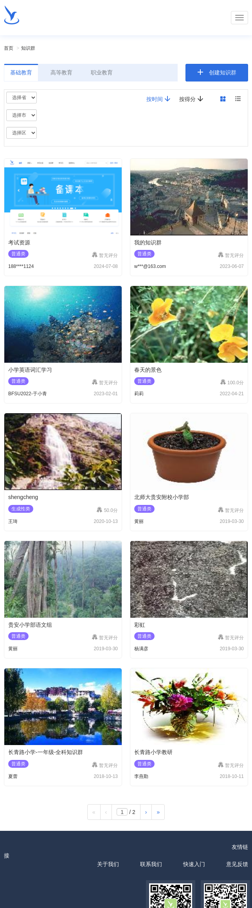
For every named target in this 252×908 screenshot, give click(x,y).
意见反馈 (237, 864)
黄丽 (139, 521)
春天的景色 (148, 370)
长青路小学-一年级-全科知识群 (45, 752)
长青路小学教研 (153, 752)
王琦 (13, 521)
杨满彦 (141, 648)
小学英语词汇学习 (30, 370)
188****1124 (21, 266)
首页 (8, 48)
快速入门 (194, 864)
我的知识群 (148, 242)
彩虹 (139, 625)
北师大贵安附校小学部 (161, 497)
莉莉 (139, 393)
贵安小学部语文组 (30, 625)
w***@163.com (150, 266)
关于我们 (108, 864)
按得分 (191, 99)
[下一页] (146, 812)
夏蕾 (13, 776)
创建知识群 (222, 72)
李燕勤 (141, 776)
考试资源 (19, 242)
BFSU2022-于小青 (27, 393)
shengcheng (23, 497)
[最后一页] (158, 812)
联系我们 (151, 864)
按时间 (158, 99)
